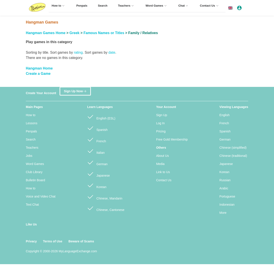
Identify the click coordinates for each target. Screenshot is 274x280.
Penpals (31, 131)
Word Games (35, 164)
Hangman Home (39, 68)
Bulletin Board (35, 180)
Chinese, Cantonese (105, 208)
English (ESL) (101, 116)
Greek (74, 33)
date (111, 52)
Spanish (97, 128)
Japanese (98, 173)
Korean (96, 185)
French (96, 139)
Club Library (34, 172)
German (97, 162)
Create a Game (38, 73)
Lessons (31, 123)
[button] (231, 8)
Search (31, 139)
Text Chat (32, 204)
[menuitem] (59, 8)
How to (31, 115)
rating (78, 52)
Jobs (29, 155)
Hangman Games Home (46, 33)
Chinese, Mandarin (104, 196)
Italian (96, 150)
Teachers (32, 147)
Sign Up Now (75, 91)
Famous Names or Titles (103, 33)
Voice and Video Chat (40, 196)
